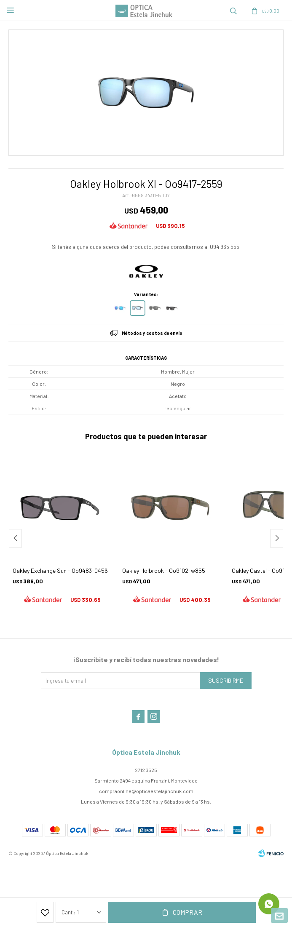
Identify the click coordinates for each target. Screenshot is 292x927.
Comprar (187, 912)
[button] (277, 538)
